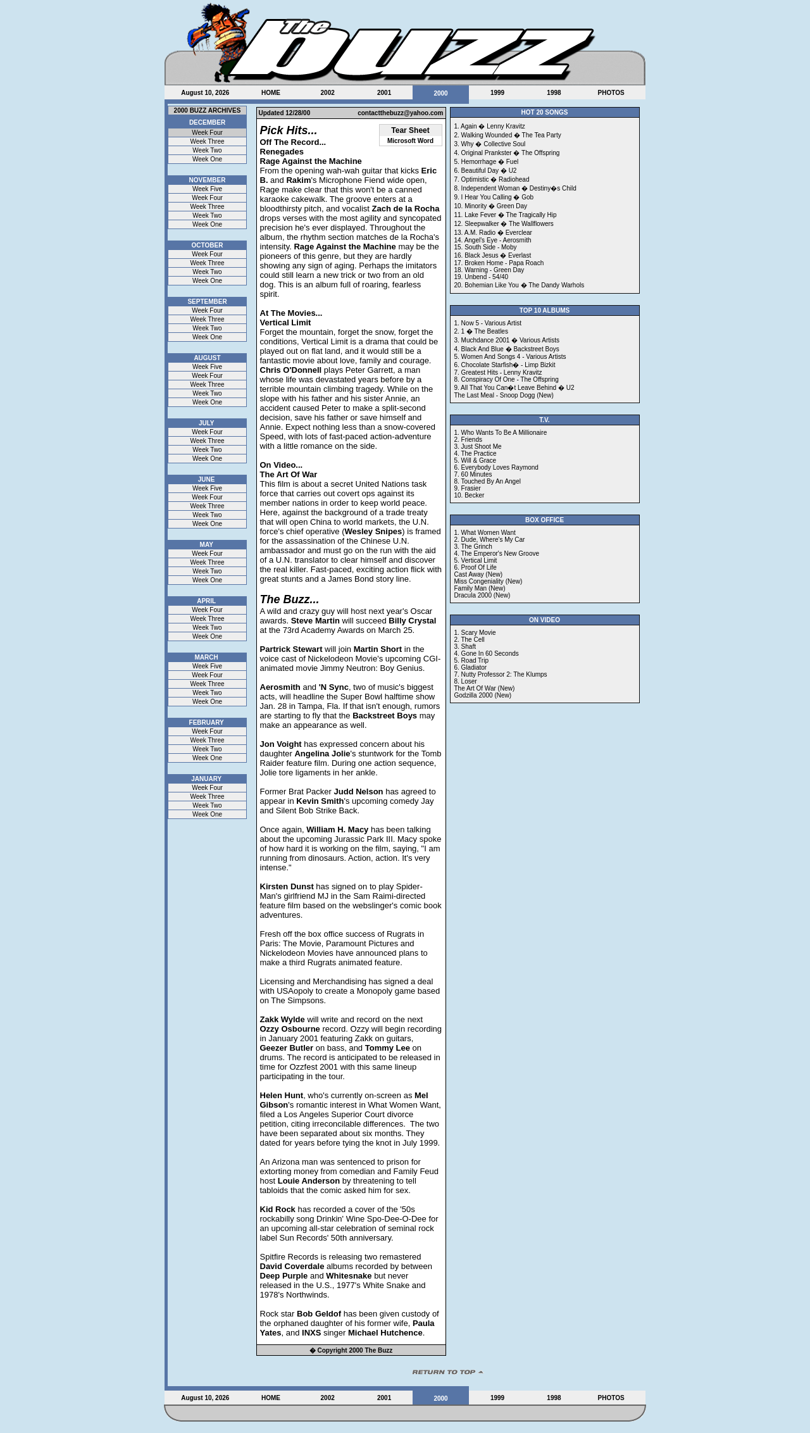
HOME (270, 92)
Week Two (206, 150)
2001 (384, 92)
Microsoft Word (410, 140)
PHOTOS (611, 92)
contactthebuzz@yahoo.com (400, 113)
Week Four (207, 132)
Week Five (207, 188)
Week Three (207, 141)
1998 (554, 92)
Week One (207, 159)
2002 (328, 92)
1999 (497, 92)
